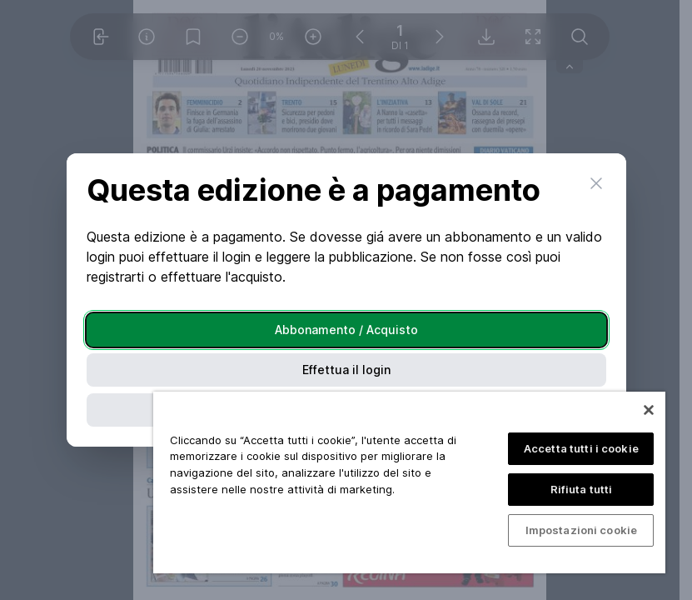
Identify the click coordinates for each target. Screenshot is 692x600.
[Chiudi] (649, 410)
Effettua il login (346, 369)
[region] (409, 482)
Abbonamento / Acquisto (346, 329)
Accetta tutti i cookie (581, 448)
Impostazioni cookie (581, 530)
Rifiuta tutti (581, 489)
